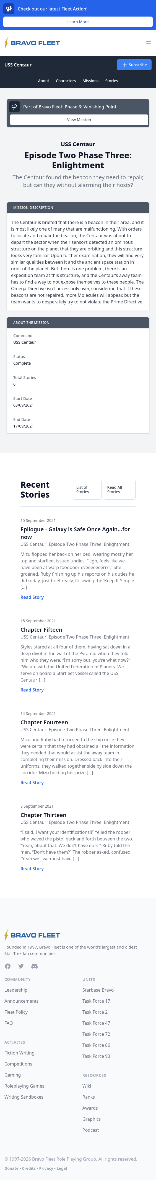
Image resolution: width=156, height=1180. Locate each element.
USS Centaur (18, 65)
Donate (11, 1168)
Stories (111, 80)
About (43, 80)
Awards (90, 1108)
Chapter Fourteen (44, 722)
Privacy (46, 1168)
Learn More (78, 21)
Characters (66, 80)
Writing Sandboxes (23, 1097)
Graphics (91, 1119)
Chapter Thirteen (43, 815)
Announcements (21, 1001)
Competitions (18, 1064)
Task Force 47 (96, 1023)
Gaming (12, 1075)
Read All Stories (114, 489)
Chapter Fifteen (41, 629)
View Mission (79, 119)
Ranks (88, 1097)
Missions (90, 80)
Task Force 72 (96, 1034)
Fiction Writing (19, 1053)
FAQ (8, 1023)
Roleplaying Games (24, 1086)
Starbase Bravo (98, 990)
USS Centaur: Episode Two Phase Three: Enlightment (74, 544)
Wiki (86, 1086)
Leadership (15, 990)
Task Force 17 (96, 1001)
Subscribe (134, 65)
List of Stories (82, 489)
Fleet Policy (16, 1012)
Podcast (90, 1130)
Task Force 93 (96, 1056)
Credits (28, 1168)
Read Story (32, 597)
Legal (62, 1168)
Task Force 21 (96, 1012)
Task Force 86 (96, 1045)
